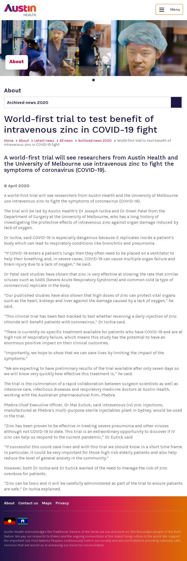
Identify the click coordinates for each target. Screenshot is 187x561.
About (24, 141)
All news (66, 141)
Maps (47, 503)
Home (8, 141)
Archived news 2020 (95, 141)
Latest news (44, 141)
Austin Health (20, 10)
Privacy (62, 503)
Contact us (28, 503)
